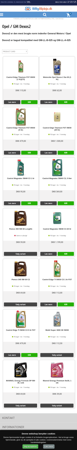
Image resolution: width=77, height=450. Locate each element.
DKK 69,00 (20, 293)
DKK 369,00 (57, 192)
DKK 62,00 (57, 90)
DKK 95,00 (20, 192)
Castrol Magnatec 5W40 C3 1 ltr (20, 178)
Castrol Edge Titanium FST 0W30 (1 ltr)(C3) (20, 78)
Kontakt (8, 418)
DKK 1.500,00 (57, 141)
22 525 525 (71, 2)
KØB (29, 102)
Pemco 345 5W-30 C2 (21, 280)
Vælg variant (21, 254)
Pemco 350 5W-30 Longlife (20, 229)
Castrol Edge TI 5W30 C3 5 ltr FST (20, 330)
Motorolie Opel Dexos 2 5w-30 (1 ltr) (57, 78)
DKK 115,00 (21, 90)
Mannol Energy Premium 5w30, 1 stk (57, 382)
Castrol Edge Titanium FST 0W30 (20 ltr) (57, 129)
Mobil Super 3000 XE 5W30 (57, 330)
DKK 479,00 (21, 141)
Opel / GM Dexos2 (57, 19)
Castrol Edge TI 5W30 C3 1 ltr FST (57, 280)
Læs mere (12, 102)
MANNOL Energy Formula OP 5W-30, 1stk (20, 382)
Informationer (13, 427)
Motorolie (29, 19)
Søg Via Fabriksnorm (42, 19)
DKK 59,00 (20, 242)
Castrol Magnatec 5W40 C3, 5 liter (57, 178)
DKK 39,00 (57, 394)
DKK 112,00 (57, 293)
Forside (16, 19)
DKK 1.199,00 (57, 242)
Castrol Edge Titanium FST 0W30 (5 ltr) (20, 129)
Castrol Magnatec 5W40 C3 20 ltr (57, 229)
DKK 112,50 (57, 343)
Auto (22, 19)
